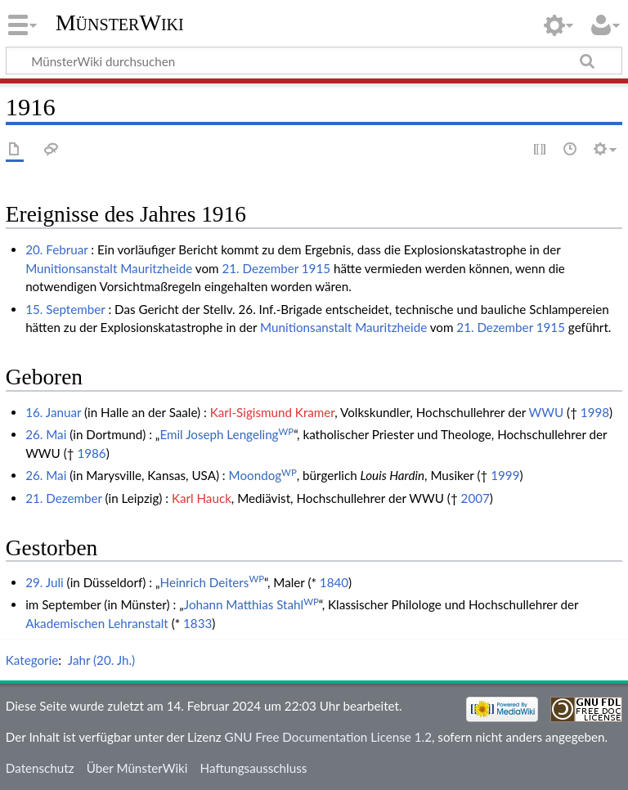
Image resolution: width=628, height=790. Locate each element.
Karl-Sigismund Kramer (272, 412)
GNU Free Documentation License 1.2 (328, 736)
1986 (91, 453)
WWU (546, 412)
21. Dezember (260, 268)
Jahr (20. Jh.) (101, 660)
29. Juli (44, 582)
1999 (505, 475)
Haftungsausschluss (253, 768)
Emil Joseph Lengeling (226, 434)
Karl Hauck (201, 498)
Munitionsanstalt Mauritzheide (108, 268)
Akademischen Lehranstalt (96, 623)
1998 (595, 412)
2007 (475, 498)
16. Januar (53, 412)
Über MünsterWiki (137, 768)
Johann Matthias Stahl (251, 604)
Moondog (263, 475)
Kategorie (32, 660)
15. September (65, 309)
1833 (197, 623)
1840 (334, 582)
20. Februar (56, 249)
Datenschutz (40, 768)
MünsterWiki (120, 22)
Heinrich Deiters (212, 582)
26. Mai (45, 434)
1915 (316, 268)
